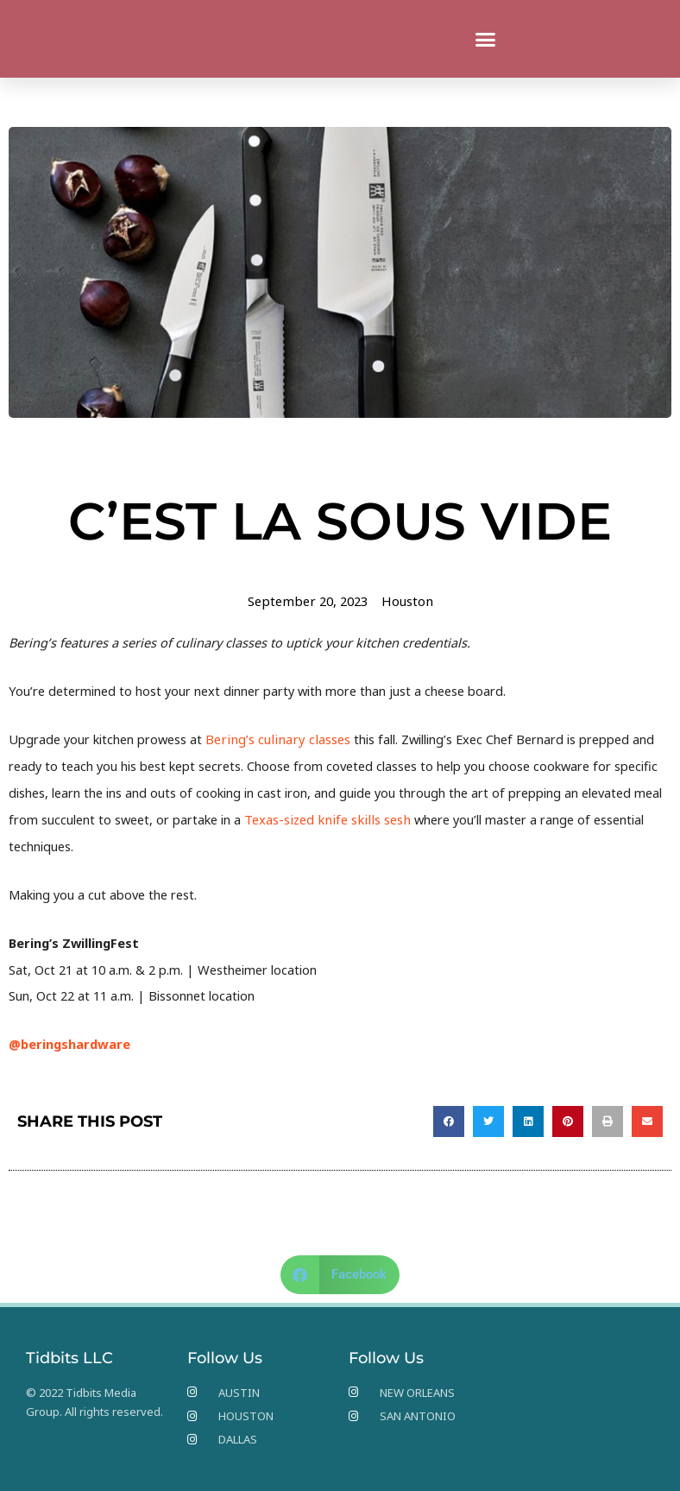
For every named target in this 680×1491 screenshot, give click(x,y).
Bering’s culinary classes (274, 739)
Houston (406, 601)
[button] (485, 38)
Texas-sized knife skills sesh (323, 818)
